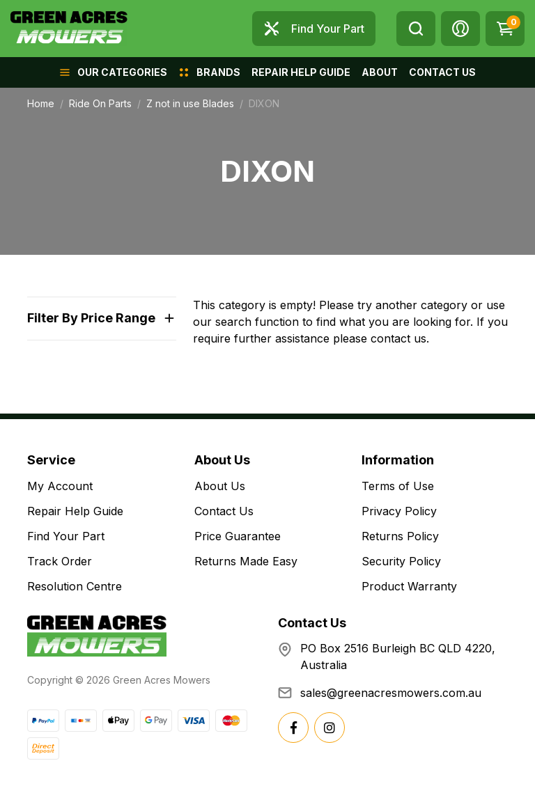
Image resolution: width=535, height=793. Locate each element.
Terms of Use (398, 486)
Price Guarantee (237, 536)
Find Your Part (65, 536)
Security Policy (401, 561)
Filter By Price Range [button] (91, 318)
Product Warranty (409, 586)
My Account (60, 486)
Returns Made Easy (245, 561)
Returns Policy (400, 536)
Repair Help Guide (75, 511)
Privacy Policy (399, 511)
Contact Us (224, 511)
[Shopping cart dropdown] (505, 28)
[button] (460, 28)
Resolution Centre (74, 586)
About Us (219, 486)
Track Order (59, 561)
